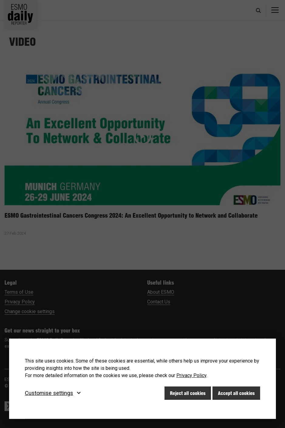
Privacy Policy (191, 375)
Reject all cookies (187, 393)
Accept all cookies (236, 393)
